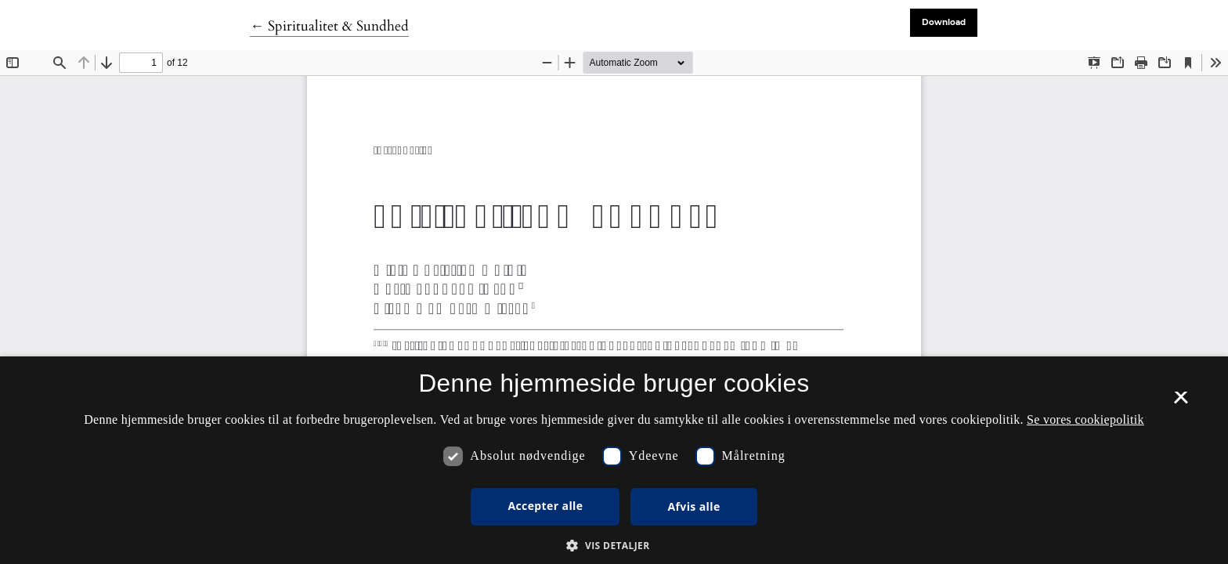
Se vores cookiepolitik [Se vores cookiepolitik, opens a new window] (1085, 419)
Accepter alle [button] (545, 505)
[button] (613, 545)
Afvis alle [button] (693, 506)
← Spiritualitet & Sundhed (329, 26)
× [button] (1181, 403)
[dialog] (614, 460)
